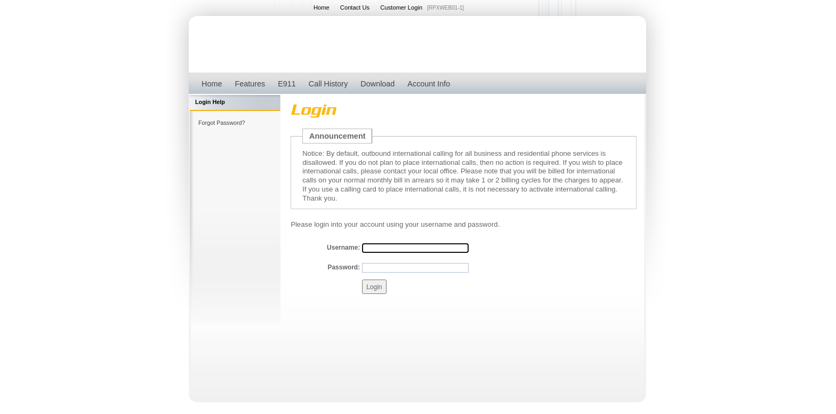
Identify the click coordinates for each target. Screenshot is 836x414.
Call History (328, 83)
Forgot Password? (221, 123)
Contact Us (354, 7)
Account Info (428, 83)
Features (250, 83)
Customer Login (401, 7)
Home (321, 7)
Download (377, 83)
